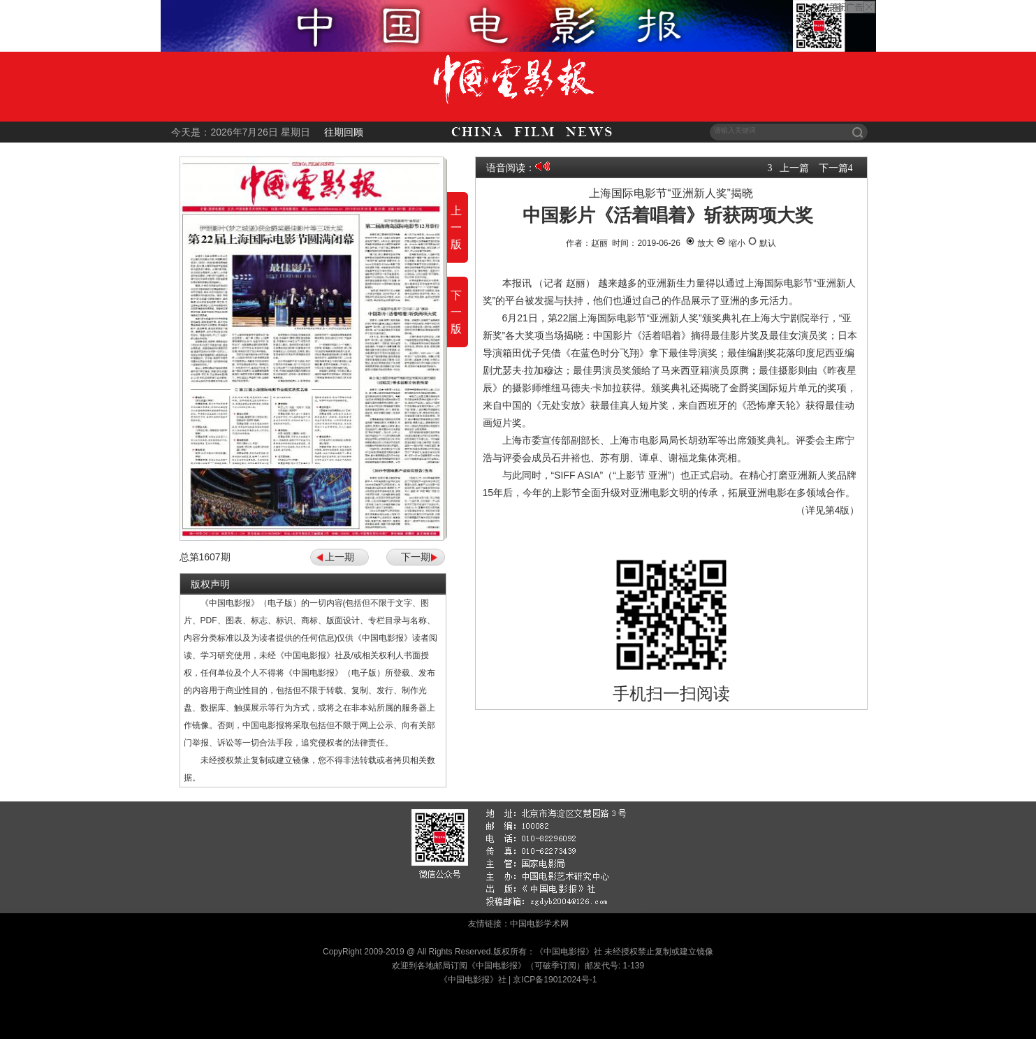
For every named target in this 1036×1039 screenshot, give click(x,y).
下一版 (456, 312)
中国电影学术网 (539, 924)
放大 (699, 243)
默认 (761, 243)
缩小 (730, 243)
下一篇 (833, 167)
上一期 (339, 556)
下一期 (415, 556)
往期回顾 (343, 132)
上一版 (456, 227)
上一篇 (794, 167)
